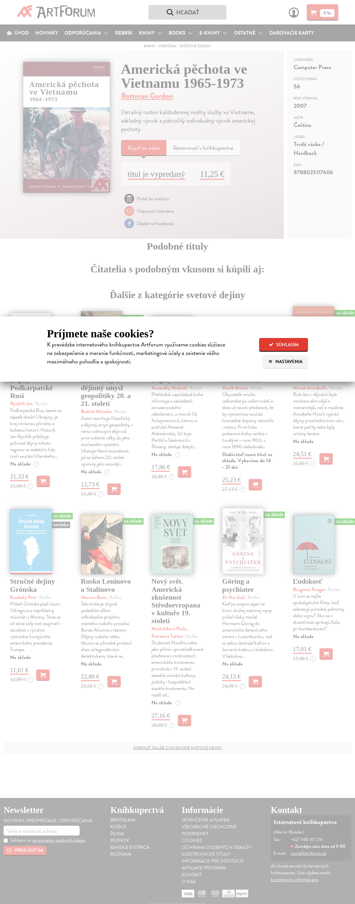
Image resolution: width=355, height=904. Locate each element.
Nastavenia (285, 361)
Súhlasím (284, 344)
